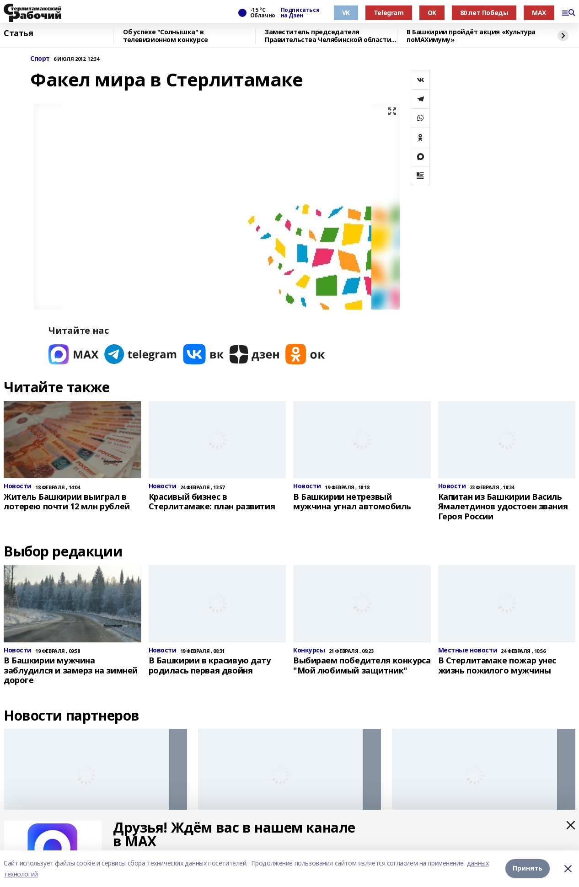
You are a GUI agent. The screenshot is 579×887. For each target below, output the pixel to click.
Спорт (40, 59)
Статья (18, 33)
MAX (539, 12)
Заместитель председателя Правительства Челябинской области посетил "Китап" (328, 35)
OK (432, 12)
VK (346, 12)
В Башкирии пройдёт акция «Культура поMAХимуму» (471, 35)
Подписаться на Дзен (300, 12)
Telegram (389, 12)
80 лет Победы (484, 12)
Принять (527, 868)
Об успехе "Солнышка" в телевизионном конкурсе (165, 35)
